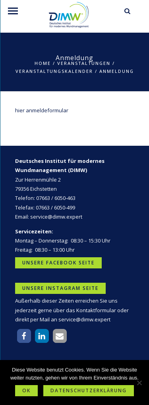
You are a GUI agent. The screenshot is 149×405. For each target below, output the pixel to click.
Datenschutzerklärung (88, 390)
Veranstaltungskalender (54, 71)
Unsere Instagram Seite (60, 288)
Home (43, 63)
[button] (24, 336)
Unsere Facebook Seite (58, 262)
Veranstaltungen (83, 63)
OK (26, 390)
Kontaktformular (96, 310)
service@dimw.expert (56, 216)
